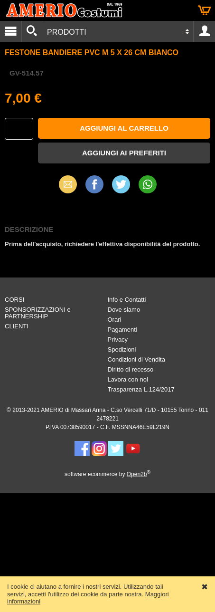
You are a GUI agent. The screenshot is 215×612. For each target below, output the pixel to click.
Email (67, 184)
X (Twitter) (121, 188)
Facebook (94, 184)
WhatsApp (147, 184)
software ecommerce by (107, 474)
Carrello (204, 10)
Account (204, 31)
